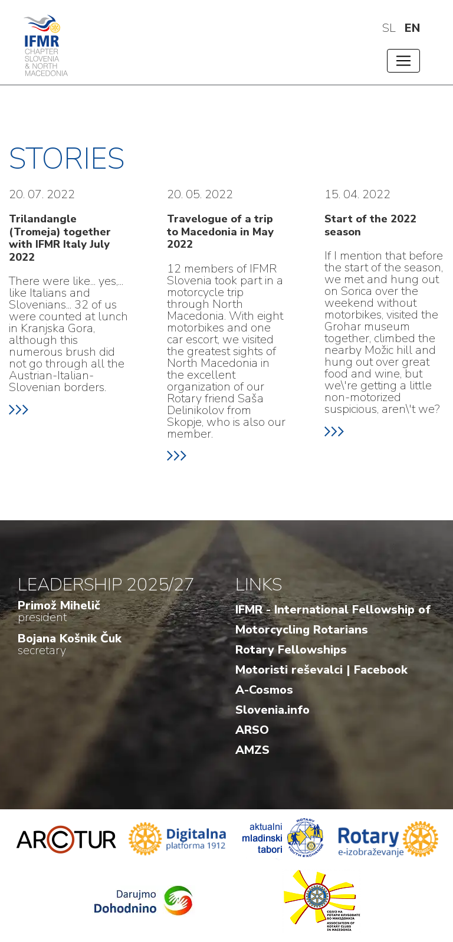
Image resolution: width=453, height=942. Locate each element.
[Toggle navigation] (403, 61)
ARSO (252, 730)
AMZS (252, 750)
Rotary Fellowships (291, 650)
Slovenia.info (272, 710)
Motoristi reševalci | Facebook (321, 670)
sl (389, 28)
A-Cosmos (264, 690)
